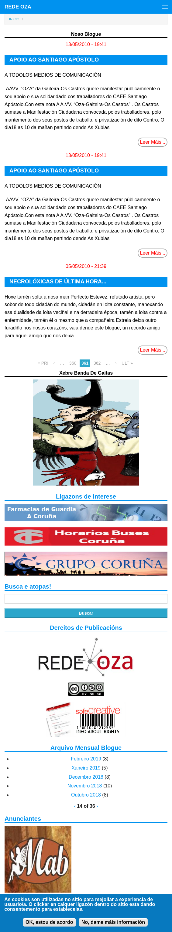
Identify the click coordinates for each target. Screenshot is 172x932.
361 (84, 363)
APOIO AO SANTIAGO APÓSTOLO (54, 60)
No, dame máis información (113, 925)
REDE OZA (18, 7)
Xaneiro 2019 (85, 767)
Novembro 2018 (84, 785)
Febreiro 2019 (86, 758)
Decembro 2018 (86, 777)
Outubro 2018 (86, 794)
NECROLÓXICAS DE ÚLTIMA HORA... (57, 282)
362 (97, 363)
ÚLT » (127, 363)
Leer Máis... (152, 142)
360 (72, 363)
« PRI (43, 363)
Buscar (86, 613)
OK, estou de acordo (49, 925)
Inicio (14, 19)
